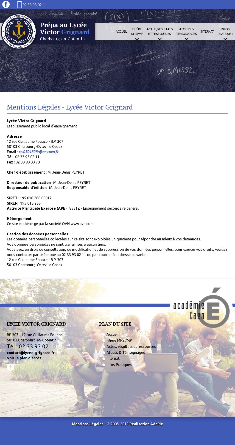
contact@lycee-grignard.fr (31, 353)
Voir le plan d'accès (24, 358)
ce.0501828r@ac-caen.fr (38, 152)
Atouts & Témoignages (125, 352)
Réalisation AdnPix (146, 424)
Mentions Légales (88, 424)
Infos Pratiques (119, 365)
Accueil (121, 31)
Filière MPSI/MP (119, 340)
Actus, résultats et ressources (131, 346)
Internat (207, 31)
